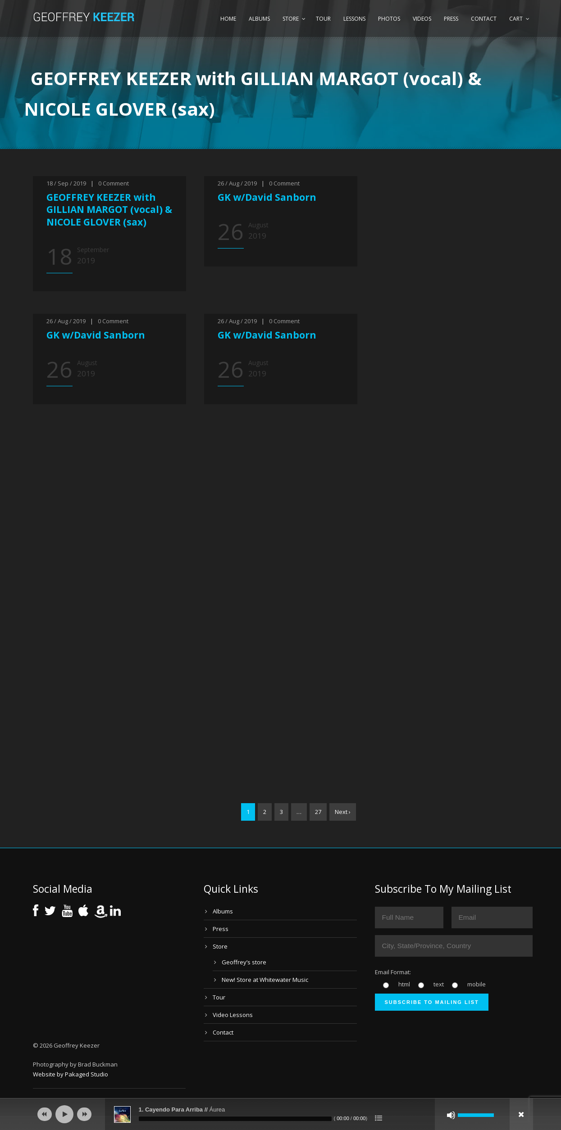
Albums (259, 19)
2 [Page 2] (264, 812)
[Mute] (451, 1115)
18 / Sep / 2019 (66, 183)
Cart (516, 19)
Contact (484, 19)
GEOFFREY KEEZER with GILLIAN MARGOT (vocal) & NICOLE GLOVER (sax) (109, 209)
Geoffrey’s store (244, 962)
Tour (323, 19)
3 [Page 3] (281, 812)
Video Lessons (233, 1015)
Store (291, 19)
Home (228, 19)
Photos (389, 19)
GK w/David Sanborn (267, 197)
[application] (281, 1114)
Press (451, 19)
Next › (343, 812)
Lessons (354, 19)
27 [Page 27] (318, 812)
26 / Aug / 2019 (237, 183)
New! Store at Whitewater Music (265, 980)
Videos (422, 19)
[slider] (235, 1118)
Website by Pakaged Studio (70, 1074)
